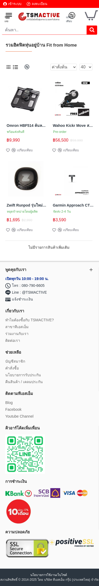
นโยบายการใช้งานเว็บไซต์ (49, 575)
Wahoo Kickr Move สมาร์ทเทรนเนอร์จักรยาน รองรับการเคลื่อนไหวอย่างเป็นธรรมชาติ (73, 125)
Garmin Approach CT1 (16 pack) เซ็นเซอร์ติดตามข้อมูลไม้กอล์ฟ (73, 205)
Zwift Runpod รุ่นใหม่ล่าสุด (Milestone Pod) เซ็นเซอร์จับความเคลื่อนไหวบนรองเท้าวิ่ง (27, 205)
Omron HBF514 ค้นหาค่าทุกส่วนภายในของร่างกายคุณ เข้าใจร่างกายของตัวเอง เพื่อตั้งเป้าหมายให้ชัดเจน (27, 125)
